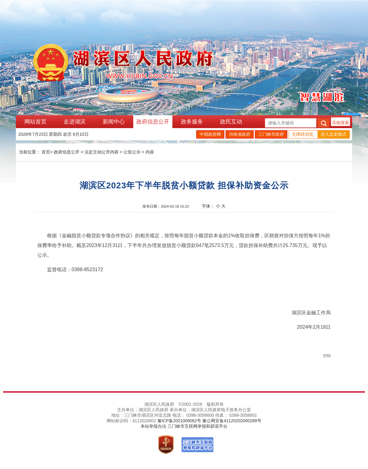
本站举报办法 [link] (153, 426)
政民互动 (231, 122)
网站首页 (35, 122)
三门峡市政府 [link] (271, 134)
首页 (46, 152)
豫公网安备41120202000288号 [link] (231, 420)
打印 (327, 356)
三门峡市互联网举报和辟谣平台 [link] (197, 426)
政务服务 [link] (192, 122)
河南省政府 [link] (239, 134)
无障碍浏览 (302, 134)
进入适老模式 (333, 134)
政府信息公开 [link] (152, 122)
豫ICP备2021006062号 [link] (179, 420)
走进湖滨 (75, 122)
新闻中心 (114, 122)
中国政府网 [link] (210, 134)
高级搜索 (340, 122)
